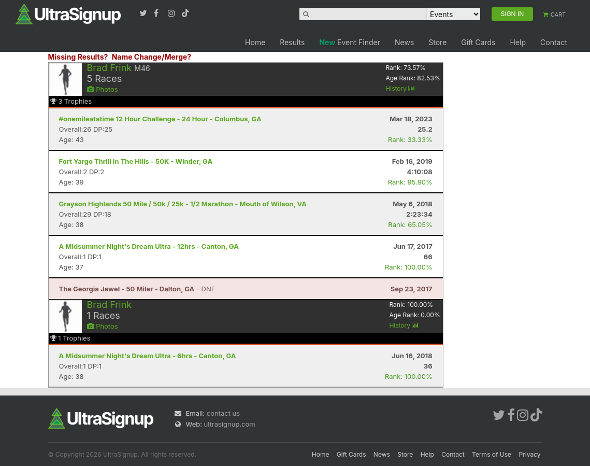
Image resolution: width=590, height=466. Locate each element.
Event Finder (349, 42)
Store (437, 42)
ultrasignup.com (229, 424)
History (400, 88)
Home (255, 42)
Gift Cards (478, 42)
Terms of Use (491, 454)
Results (292, 42)
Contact (553, 42)
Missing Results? (78, 56)
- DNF (137, 289)
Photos (102, 89)
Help (518, 42)
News (404, 42)
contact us (223, 413)
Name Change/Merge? (152, 56)
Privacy (530, 454)
